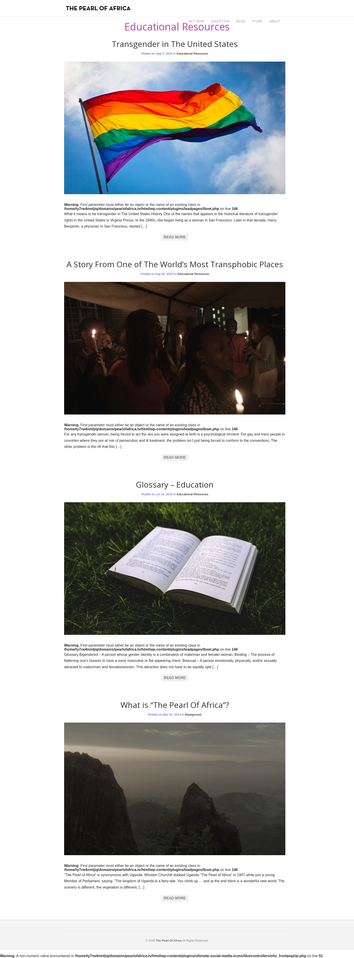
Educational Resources (192, 53)
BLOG (240, 21)
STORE (257, 21)
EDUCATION (220, 21)
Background (193, 714)
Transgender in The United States (175, 43)
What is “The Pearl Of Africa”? (175, 704)
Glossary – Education (175, 484)
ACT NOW (196, 21)
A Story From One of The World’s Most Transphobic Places (175, 264)
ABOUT (274, 21)
